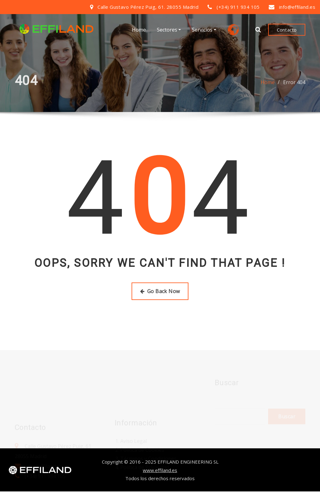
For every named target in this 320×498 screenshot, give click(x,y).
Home (139, 29)
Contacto (287, 30)
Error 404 (294, 84)
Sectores (169, 29)
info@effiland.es (297, 7)
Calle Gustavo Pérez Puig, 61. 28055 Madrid (148, 7)
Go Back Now (160, 291)
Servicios (204, 29)
